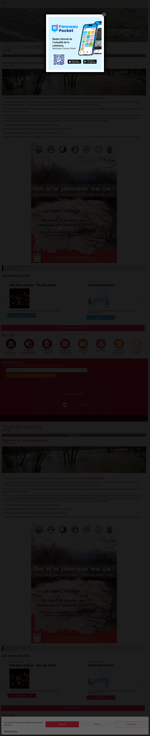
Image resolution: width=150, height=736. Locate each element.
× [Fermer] (104, 14)
